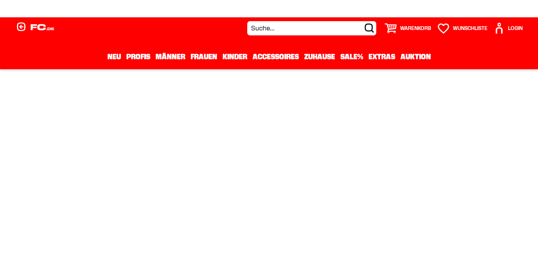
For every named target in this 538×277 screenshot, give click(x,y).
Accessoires (276, 57)
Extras (382, 57)
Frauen (204, 57)
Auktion (416, 57)
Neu (114, 57)
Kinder (235, 57)
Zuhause (319, 57)
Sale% (351, 57)
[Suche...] (311, 28)
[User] (508, 28)
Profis (138, 57)
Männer (170, 57)
